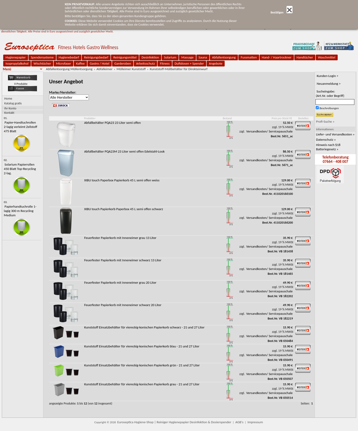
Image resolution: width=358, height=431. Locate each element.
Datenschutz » (326, 139)
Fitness (164, 63)
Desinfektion (150, 57)
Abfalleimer (105, 69)
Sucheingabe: (330, 93)
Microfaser (63, 63)
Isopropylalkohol (16, 63)
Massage (187, 57)
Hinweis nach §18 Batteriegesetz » (328, 147)
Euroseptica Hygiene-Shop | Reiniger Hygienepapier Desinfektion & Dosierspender (174, 422)
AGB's (239, 422)
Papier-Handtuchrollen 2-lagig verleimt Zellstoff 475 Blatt (20, 126)
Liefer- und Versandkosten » (335, 134)
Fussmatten (249, 57)
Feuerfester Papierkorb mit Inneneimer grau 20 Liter (120, 282)
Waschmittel (326, 57)
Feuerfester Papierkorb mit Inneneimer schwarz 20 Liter (122, 305)
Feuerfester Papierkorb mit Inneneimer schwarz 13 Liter (122, 260)
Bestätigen (281, 12)
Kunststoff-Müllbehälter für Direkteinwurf (179, 69)
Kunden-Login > (327, 76)
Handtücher (305, 57)
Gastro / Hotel (99, 63)
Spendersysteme (42, 57)
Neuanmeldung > (329, 84)
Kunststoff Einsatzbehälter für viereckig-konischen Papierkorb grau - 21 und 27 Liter (142, 384)
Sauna (203, 57)
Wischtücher (42, 63)
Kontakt (9, 112)
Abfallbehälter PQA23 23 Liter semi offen (112, 123)
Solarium (170, 57)
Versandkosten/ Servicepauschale (269, 131)
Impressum (255, 422)
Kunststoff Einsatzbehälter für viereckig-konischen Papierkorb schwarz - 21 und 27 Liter (144, 327)
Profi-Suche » (325, 121)
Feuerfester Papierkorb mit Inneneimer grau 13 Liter (120, 238)
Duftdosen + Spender (189, 63)
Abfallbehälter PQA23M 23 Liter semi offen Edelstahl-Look (124, 151)
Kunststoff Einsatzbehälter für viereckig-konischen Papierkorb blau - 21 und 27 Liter (142, 346)
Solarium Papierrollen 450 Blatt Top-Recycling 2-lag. (20, 168)
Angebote (215, 63)
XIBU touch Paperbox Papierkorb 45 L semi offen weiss (122, 180)
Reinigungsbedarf (96, 57)
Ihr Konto (10, 108)
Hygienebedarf (69, 57)
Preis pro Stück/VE (282, 118)
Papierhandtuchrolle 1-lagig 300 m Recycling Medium (20, 210)
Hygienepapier (15, 57)
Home (8, 98)
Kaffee (80, 63)
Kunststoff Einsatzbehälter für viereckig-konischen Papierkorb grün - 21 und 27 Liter (142, 365)
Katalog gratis (13, 103)
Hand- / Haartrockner (277, 57)
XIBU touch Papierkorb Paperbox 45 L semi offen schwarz (123, 209)
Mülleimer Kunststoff (131, 69)
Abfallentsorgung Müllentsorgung (69, 69)
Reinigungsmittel (125, 57)
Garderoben (122, 63)
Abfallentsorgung (224, 57)
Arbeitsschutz (145, 63)
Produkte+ (89, 118)
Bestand (227, 118)
